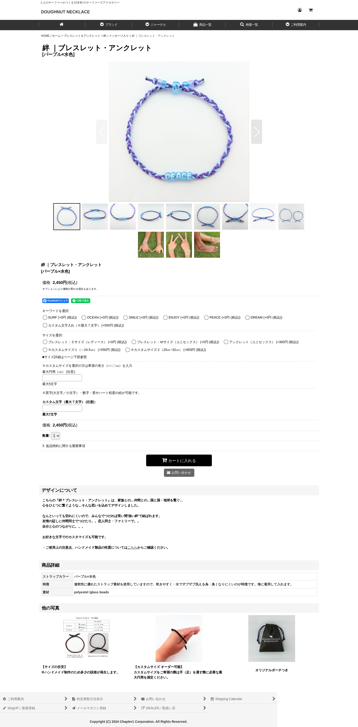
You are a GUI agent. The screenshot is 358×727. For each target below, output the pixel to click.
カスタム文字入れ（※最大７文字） (86, 325)
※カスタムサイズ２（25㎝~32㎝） (168, 350)
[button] (108, 25)
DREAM (266, 317)
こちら (132, 547)
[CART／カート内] (310, 10)
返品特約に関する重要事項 (63, 446)
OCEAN (102, 317)
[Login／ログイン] (300, 10)
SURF (62, 317)
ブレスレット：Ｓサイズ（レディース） (87, 342)
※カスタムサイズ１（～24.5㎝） (84, 350)
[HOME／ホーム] (62, 25)
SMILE (143, 317)
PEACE (225, 317)
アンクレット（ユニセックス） (263, 342)
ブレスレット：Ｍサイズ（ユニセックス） (178, 342)
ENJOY (184, 317)
